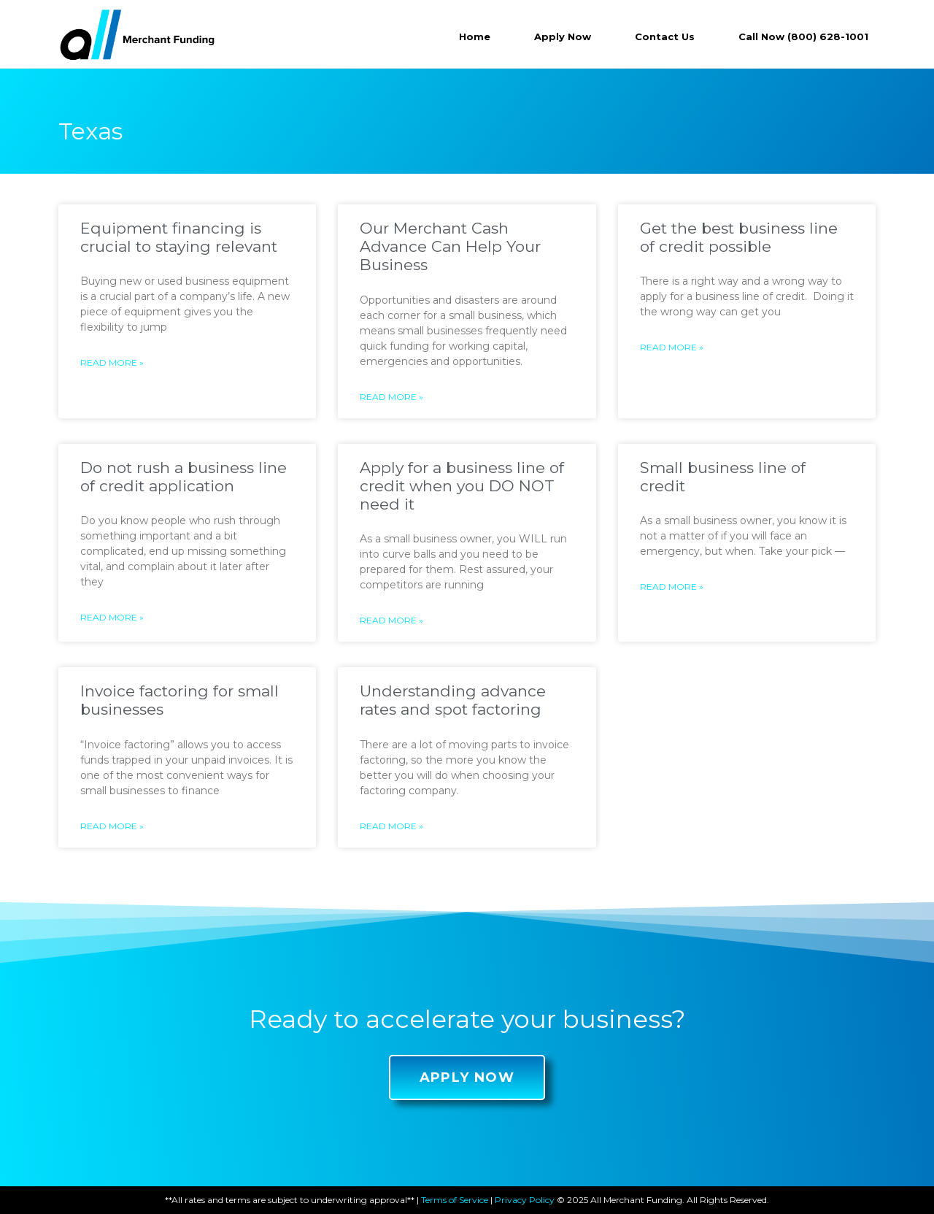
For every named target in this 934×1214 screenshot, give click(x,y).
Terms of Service (454, 1199)
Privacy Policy (525, 1199)
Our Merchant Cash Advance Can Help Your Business (450, 246)
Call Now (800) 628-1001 (803, 36)
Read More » (112, 362)
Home (474, 36)
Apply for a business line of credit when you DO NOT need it (462, 485)
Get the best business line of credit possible (739, 237)
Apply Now (562, 36)
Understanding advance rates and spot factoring (453, 700)
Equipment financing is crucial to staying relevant (178, 237)
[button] (467, 1077)
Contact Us (665, 36)
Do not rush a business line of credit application (183, 476)
